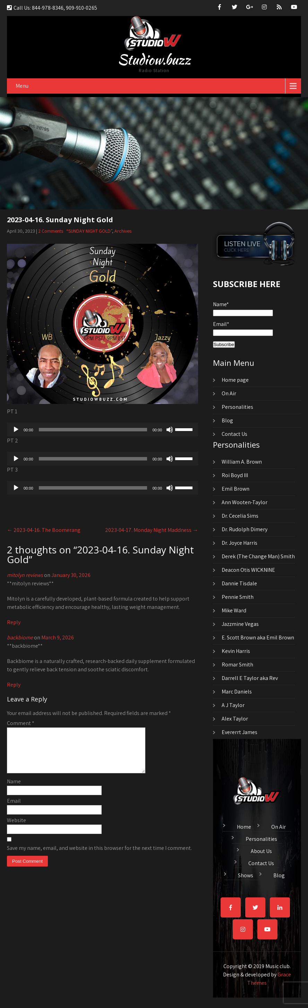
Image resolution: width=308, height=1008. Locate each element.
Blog (227, 420)
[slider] (93, 429)
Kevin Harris (236, 651)
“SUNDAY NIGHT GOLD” (89, 231)
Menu (22, 85)
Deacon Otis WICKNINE (248, 570)
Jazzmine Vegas (240, 624)
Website (16, 828)
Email (14, 809)
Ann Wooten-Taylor (244, 502)
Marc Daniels (237, 691)
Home (244, 826)
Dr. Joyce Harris (239, 542)
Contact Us (234, 434)
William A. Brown (242, 461)
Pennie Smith (238, 597)
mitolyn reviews (25, 575)
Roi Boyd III (235, 475)
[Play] (15, 429)
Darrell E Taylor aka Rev (250, 678)
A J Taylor (233, 705)
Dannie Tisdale (239, 583)
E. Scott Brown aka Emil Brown (258, 637)
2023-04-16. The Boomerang (43, 530)
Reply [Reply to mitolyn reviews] (13, 622)
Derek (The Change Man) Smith (258, 556)
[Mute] (169, 429)
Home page (235, 380)
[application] (102, 430)
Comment (20, 723)
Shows (245, 874)
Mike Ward (234, 610)
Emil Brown (235, 488)
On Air (229, 393)
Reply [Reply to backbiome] (13, 684)
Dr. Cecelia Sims (240, 515)
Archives (122, 231)
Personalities (237, 407)
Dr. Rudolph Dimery (244, 529)
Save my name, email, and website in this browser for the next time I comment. (99, 856)
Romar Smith (237, 664)
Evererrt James (239, 732)
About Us (261, 850)
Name (14, 789)
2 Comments (50, 231)
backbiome (20, 637)
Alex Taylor (235, 718)
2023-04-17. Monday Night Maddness (151, 530)
